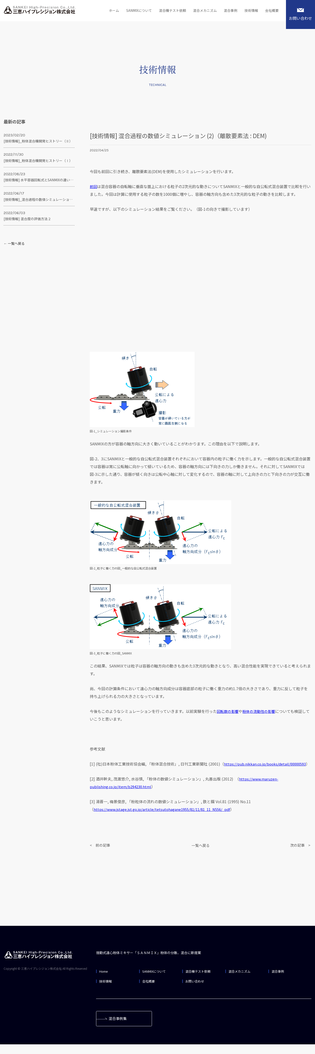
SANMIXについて (131, 11)
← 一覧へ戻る (14, 243)
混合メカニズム (201, 11)
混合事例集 (119, 1028)
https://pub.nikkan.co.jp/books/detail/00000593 (137, 771)
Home (104, 979)
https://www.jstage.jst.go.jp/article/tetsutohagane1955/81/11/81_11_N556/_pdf (166, 817)
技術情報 (250, 11)
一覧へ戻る (200, 853)
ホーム (104, 11)
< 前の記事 (100, 853)
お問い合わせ (300, 14)
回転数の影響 (228, 711)
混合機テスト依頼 (166, 11)
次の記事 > (300, 853)
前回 (94, 186)
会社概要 (271, 11)
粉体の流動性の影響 (261, 711)
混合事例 (228, 11)
